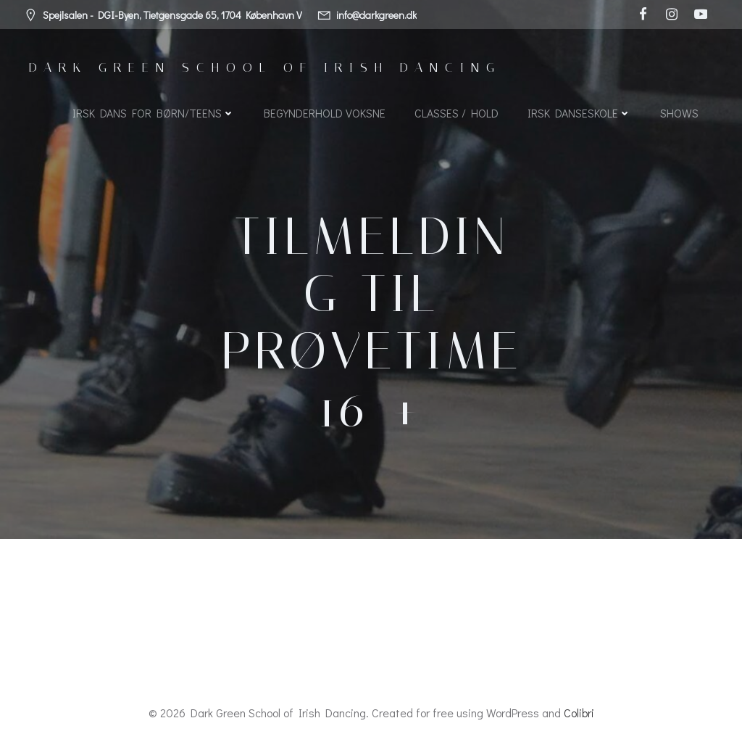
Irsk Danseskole (579, 112)
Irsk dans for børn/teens (153, 112)
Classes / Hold (456, 112)
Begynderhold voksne (324, 112)
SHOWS (679, 112)
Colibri (579, 712)
